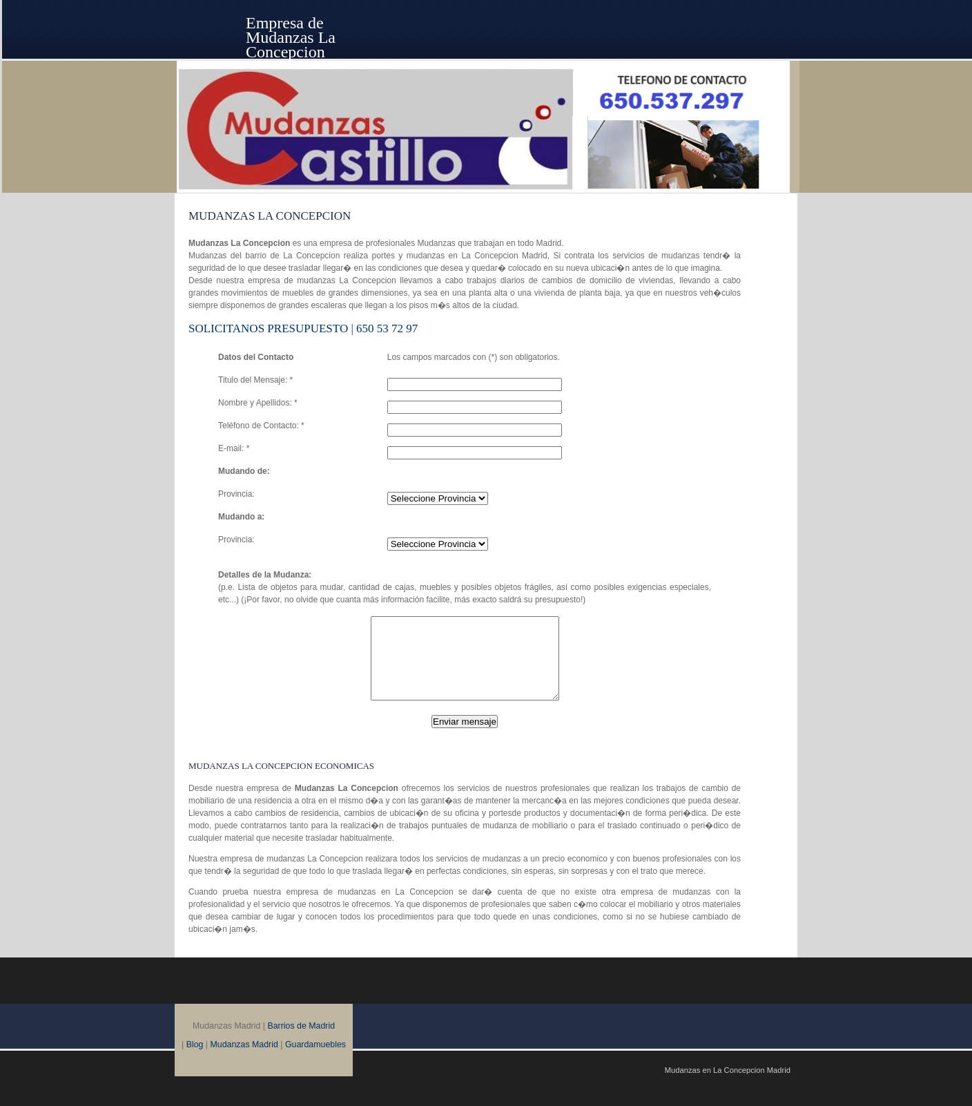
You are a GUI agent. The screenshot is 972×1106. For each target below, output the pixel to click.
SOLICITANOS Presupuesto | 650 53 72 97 (303, 328)
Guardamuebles (315, 1061)
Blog (195, 1061)
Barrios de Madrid (301, 1042)
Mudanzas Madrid (244, 1061)
